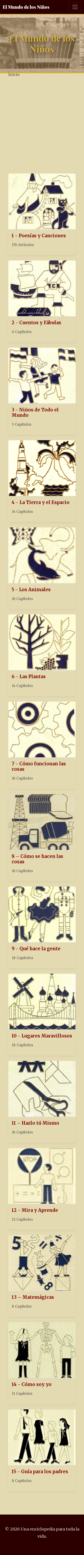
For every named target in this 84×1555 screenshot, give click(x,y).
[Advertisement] (42, 126)
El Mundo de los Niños (26, 7)
